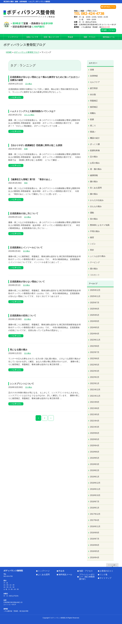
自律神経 (94, 76)
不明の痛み (95, 231)
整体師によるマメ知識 (99, 225)
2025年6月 (94, 309)
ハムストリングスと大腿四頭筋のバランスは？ (33, 111)
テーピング (95, 262)
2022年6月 (94, 358)
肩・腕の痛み (96, 169)
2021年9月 (94, 402)
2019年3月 (94, 464)
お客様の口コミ (106, 571)
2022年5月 (94, 365)
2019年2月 (94, 470)
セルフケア (95, 82)
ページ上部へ (112, 565)
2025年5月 (94, 315)
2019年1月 (94, 477)
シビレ (93, 244)
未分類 (93, 95)
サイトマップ (105, 578)
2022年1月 (94, 383)
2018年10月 (95, 495)
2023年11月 (95, 340)
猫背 (92, 237)
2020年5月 (94, 439)
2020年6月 (94, 433)
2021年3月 (94, 427)
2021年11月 (95, 396)
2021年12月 (95, 390)
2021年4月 (94, 421)
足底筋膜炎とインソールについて (26, 247)
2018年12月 (95, 483)
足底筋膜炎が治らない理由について (27, 281)
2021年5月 (94, 414)
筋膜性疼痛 (95, 150)
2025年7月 (94, 303)
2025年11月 (95, 296)
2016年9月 (94, 533)
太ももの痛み (29, 115)
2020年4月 (94, 445)
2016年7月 (94, 539)
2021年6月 (94, 408)
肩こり (93, 126)
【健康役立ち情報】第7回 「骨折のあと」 (31, 179)
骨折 (26, 183)
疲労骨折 (94, 88)
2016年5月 (94, 551)
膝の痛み (94, 194)
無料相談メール (109, 7)
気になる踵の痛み (18, 349)
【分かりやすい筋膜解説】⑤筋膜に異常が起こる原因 (36, 145)
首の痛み (94, 219)
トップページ (44, 571)
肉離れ (93, 113)
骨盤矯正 (94, 101)
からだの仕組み (97, 200)
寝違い (93, 132)
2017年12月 (95, 514)
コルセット (95, 275)
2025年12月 (95, 290)
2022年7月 (94, 352)
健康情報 (94, 175)
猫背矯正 (94, 107)
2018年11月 (95, 489)
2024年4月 (94, 334)
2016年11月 (95, 526)
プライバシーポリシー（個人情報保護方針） (87, 577)
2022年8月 (94, 346)
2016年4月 (94, 557)
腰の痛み (94, 181)
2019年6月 (94, 452)
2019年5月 (94, 458)
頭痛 (92, 70)
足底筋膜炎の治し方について (24, 213)
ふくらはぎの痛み (98, 256)
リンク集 (103, 575)
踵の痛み (94, 269)
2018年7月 (94, 502)
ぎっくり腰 (95, 144)
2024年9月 (94, 321)
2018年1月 (94, 508)
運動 (92, 213)
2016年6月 (94, 545)
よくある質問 (44, 575)
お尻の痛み (95, 163)
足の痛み (28, 84)
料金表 (61, 571)
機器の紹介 (95, 138)
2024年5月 (94, 327)
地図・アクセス (109, 30)
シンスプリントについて (22, 383)
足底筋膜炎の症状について (23, 315)
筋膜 (26, 149)
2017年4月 (94, 520)
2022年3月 (94, 371)
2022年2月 (94, 377)
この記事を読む (16, 97)
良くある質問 (96, 188)
